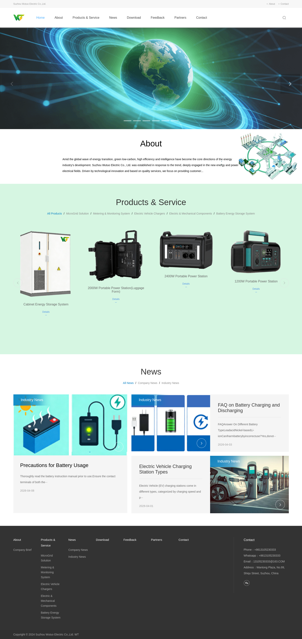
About (272, 4)
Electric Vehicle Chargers (149, 213)
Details (46, 312)
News (113, 17)
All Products (54, 213)
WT (77, 634)
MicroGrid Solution (77, 213)
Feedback (157, 17)
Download (134, 17)
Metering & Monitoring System (111, 213)
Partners (180, 17)
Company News (147, 383)
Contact (285, 4)
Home (40, 17)
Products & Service (86, 17)
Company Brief (22, 549)
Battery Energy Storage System (235, 213)
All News (128, 383)
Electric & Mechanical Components (190, 213)
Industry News (170, 383)
